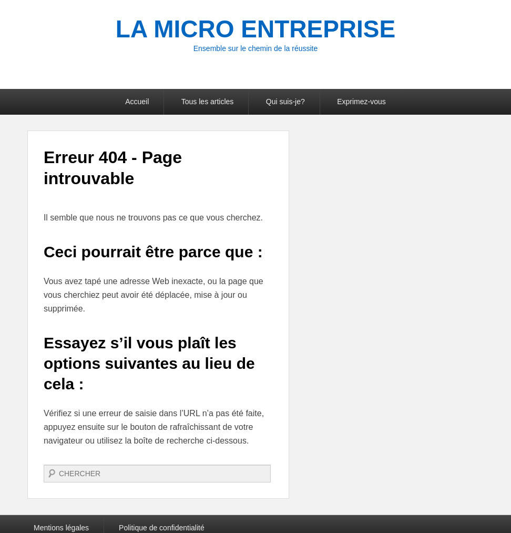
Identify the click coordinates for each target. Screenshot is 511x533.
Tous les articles (207, 101)
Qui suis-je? (285, 101)
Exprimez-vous (361, 101)
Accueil (137, 101)
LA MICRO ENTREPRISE (255, 29)
